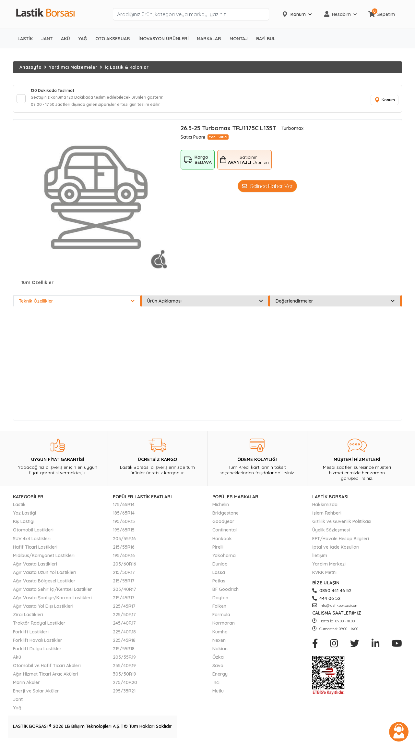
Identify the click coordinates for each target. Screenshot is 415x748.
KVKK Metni (324, 577)
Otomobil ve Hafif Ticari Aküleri (47, 670)
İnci (215, 687)
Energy (220, 678)
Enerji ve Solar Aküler (36, 695)
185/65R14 (124, 517)
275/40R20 (125, 687)
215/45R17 (124, 602)
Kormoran (223, 627)
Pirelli (217, 551)
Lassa (218, 577)
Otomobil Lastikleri (33, 534)
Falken (219, 611)
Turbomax (292, 133)
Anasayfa (30, 67)
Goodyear (223, 526)
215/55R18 (124, 653)
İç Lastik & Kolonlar (126, 67)
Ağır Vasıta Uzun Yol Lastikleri (44, 577)
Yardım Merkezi (329, 568)
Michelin (220, 509)
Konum (382, 102)
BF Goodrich (225, 594)
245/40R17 (124, 627)
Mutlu (218, 695)
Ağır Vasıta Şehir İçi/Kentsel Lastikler (52, 594)
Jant (18, 704)
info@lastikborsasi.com (335, 610)
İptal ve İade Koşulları (335, 551)
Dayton (220, 602)
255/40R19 (124, 670)
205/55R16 (124, 543)
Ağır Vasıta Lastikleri (35, 568)
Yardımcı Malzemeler (73, 67)
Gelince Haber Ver (267, 190)
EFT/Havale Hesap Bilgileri (340, 543)
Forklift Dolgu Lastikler (37, 653)
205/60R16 (124, 568)
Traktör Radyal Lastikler (39, 627)
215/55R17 (124, 585)
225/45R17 (124, 611)
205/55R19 (124, 662)
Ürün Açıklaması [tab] (205, 305)
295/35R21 (124, 695)
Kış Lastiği (23, 526)
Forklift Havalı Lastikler (37, 645)
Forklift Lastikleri (31, 636)
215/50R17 (124, 577)
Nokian (220, 653)
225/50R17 (124, 619)
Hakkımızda (325, 509)
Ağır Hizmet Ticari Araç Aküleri (45, 678)
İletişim (319, 560)
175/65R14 (124, 509)
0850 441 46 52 (331, 595)
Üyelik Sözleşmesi (331, 534)
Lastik (19, 509)
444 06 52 (326, 603)
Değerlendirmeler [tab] (335, 305)
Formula (221, 619)
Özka (218, 662)
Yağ (17, 712)
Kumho (220, 636)
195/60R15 (124, 526)
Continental (224, 534)
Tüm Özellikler (37, 287)
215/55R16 (124, 551)
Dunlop (220, 568)
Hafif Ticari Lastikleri (35, 551)
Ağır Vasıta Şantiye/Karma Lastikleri (52, 602)
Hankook (222, 543)
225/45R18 (124, 645)
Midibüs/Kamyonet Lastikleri (44, 560)
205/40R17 (124, 594)
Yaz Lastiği (24, 517)
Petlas (218, 585)
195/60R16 (124, 560)
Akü (17, 662)
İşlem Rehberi (326, 517)
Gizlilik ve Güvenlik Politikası (341, 526)
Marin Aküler (26, 687)
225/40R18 (124, 636)
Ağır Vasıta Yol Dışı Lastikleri (43, 611)
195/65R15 (124, 534)
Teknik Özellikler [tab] (77, 305)
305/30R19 (124, 678)
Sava (217, 670)
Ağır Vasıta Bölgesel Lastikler (44, 585)
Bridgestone (225, 517)
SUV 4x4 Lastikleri (32, 543)
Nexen (219, 645)
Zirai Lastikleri (28, 619)
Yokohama (224, 560)
